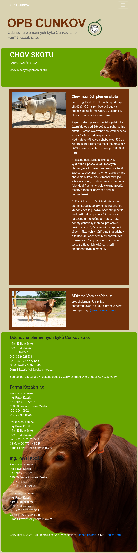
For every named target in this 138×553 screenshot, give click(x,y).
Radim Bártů (114, 535)
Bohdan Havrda (86, 535)
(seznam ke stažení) (103, 310)
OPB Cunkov (20, 5)
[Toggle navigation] (123, 5)
